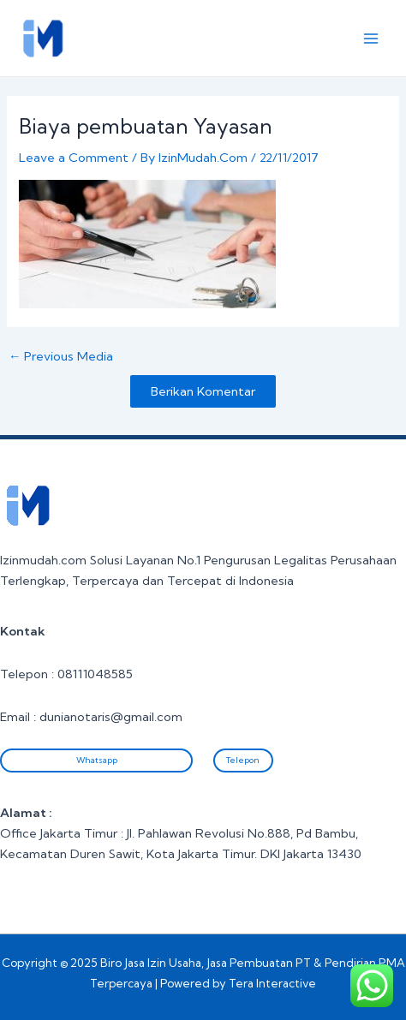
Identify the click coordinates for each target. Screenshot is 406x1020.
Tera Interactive (272, 983)
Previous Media (61, 356)
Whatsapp (96, 760)
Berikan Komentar (203, 391)
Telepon (243, 760)
